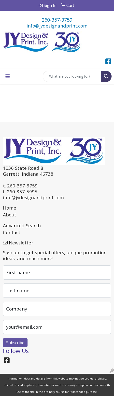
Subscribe (15, 342)
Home (9, 208)
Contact (11, 232)
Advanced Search (22, 225)
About (9, 215)
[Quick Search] (72, 76)
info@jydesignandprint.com (57, 26)
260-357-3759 (57, 19)
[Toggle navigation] (7, 76)
